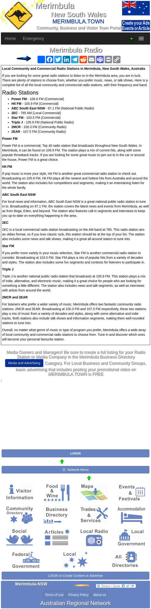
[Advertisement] (75, 415)
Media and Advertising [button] (24, 363)
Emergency (33, 38)
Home (10, 38)
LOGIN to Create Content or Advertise (75, 576)
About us (99, 595)
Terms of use (54, 595)
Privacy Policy (78, 595)
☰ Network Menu (75, 470)
